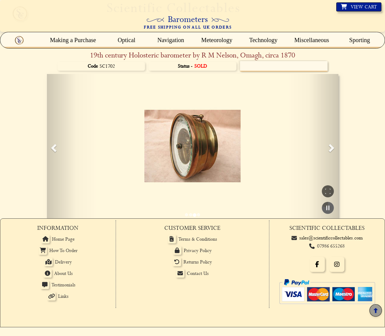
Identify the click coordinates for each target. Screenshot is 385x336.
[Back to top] (375, 310)
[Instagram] (336, 264)
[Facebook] (317, 264)
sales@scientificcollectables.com (331, 238)
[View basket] (358, 6)
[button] (53, 146)
